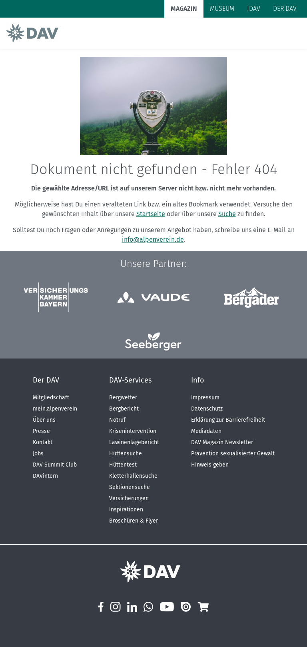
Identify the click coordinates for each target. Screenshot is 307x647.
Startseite (150, 214)
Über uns (44, 420)
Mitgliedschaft (51, 397)
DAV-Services (130, 380)
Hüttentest (123, 464)
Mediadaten (206, 431)
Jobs (38, 453)
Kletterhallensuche (133, 476)
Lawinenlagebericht (134, 442)
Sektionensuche (129, 487)
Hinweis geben (210, 464)
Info (197, 380)
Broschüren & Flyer (133, 520)
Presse (41, 431)
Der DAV (46, 380)
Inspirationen (126, 509)
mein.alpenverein (55, 408)
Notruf (117, 420)
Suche (227, 214)
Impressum (205, 397)
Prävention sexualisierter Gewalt (233, 453)
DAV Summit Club (55, 464)
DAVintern (45, 476)
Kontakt (42, 442)
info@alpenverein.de (153, 239)
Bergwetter (123, 397)
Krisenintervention (132, 431)
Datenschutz (207, 408)
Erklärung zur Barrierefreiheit (228, 420)
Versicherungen (129, 498)
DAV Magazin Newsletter (222, 442)
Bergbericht (124, 408)
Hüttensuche (125, 453)
